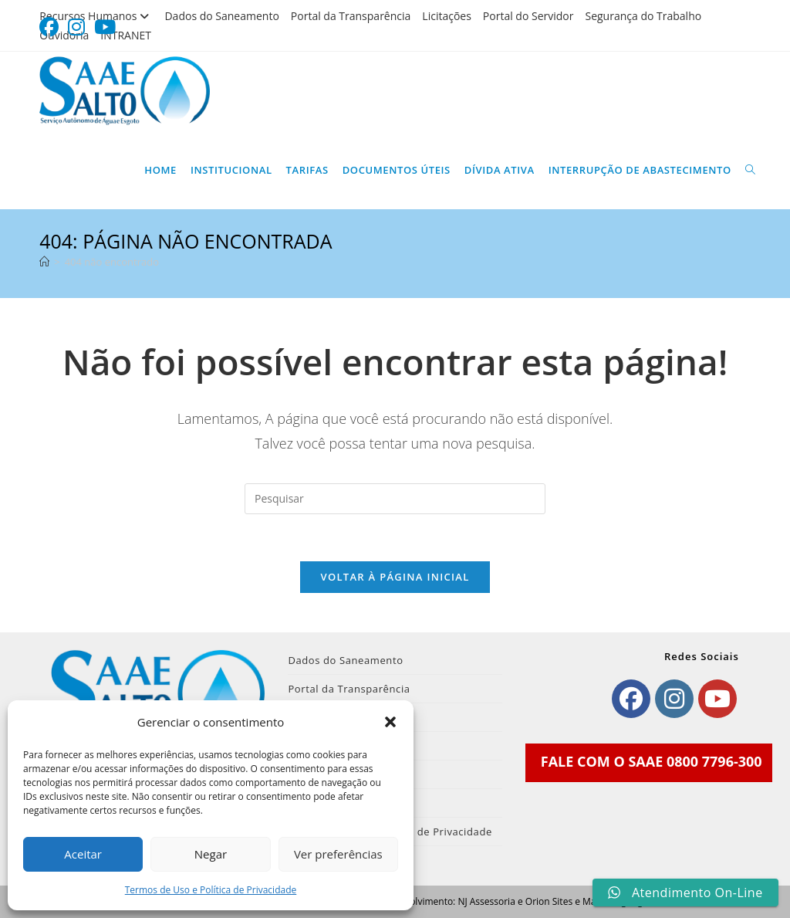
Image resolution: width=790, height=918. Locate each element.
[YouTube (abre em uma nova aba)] (104, 27)
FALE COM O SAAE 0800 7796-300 (651, 761)
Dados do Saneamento (221, 15)
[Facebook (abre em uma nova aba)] (51, 27)
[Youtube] (717, 698)
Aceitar (83, 854)
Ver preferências (338, 854)
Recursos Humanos (96, 15)
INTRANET (125, 35)
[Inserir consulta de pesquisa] (395, 498)
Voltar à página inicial (394, 577)
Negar (210, 854)
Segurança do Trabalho (643, 15)
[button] (390, 722)
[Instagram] (674, 698)
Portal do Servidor (528, 15)
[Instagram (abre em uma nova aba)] (76, 27)
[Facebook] (631, 698)
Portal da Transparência (351, 15)
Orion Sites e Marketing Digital (590, 901)
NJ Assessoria (486, 901)
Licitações (446, 15)
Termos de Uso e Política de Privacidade (211, 889)
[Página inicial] (44, 262)
